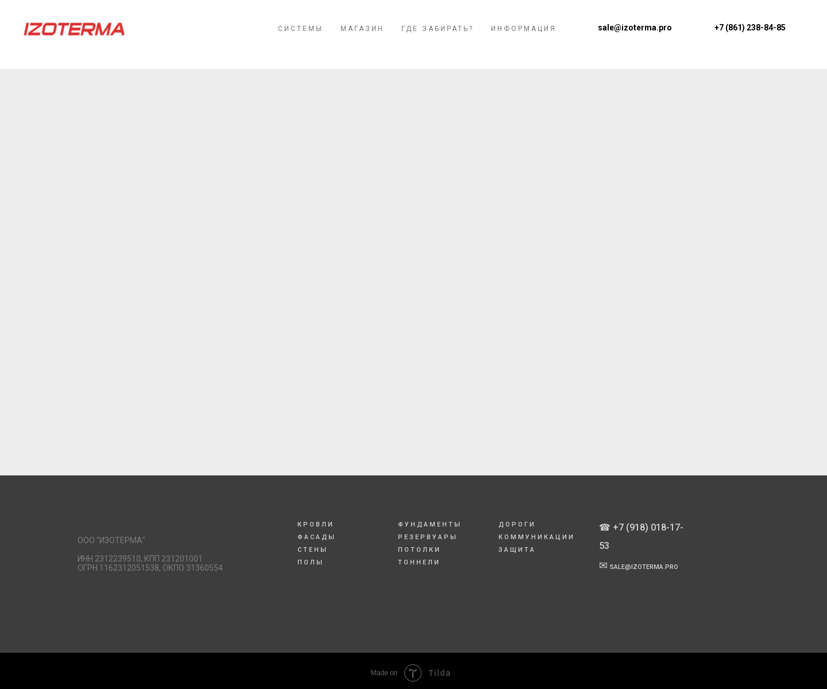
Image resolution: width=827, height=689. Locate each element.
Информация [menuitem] (524, 36)
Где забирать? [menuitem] (437, 36)
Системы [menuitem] (300, 36)
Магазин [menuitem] (362, 36)
